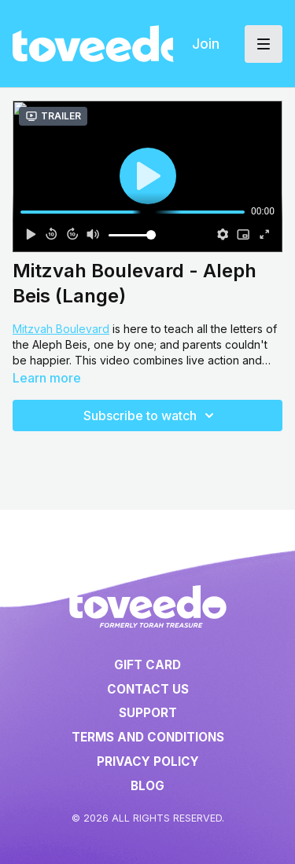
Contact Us (148, 689)
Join (205, 43)
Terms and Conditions (148, 737)
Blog (147, 785)
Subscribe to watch (151, 415)
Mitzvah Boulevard (61, 328)
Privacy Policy (148, 761)
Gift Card (147, 664)
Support (148, 712)
